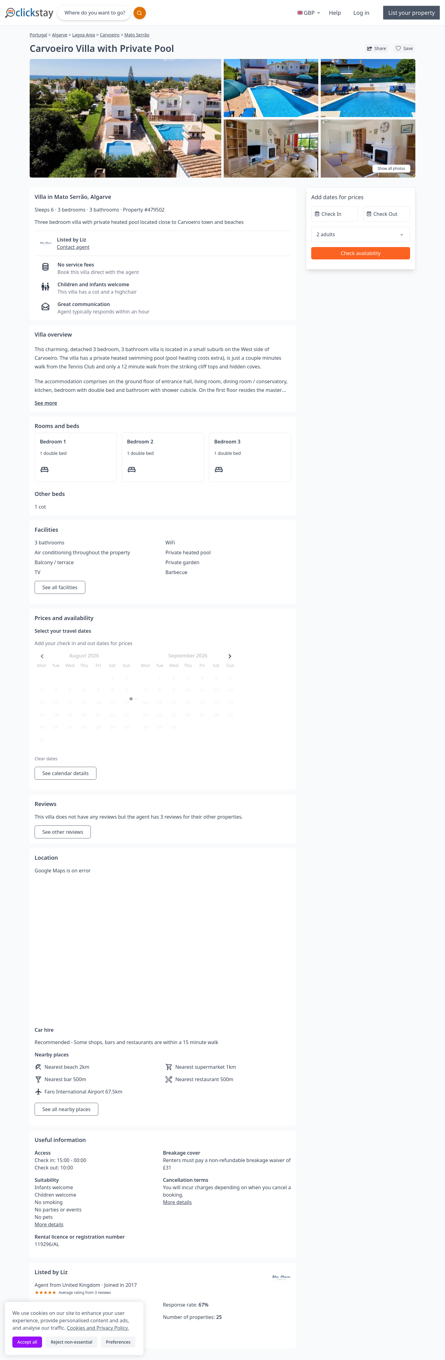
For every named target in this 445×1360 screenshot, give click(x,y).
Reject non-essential (71, 1342)
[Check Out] (386, 214)
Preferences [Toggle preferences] (118, 1342)
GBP (310, 12)
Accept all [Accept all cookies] (27, 1342)
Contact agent (73, 247)
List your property (411, 12)
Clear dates (46, 759)
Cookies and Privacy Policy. (98, 1327)
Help (335, 12)
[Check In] (334, 214)
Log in (362, 12)
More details (49, 1224)
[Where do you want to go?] (94, 12)
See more (46, 403)
